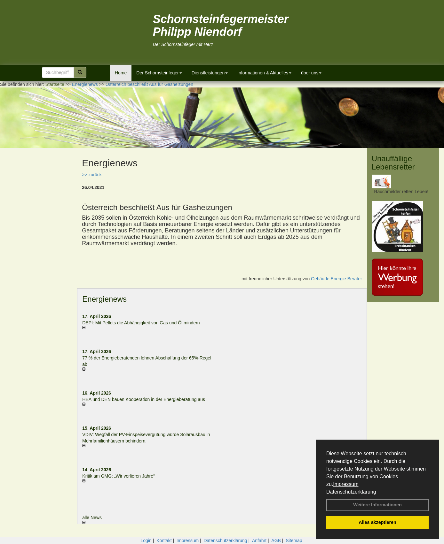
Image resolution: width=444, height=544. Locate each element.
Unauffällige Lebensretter (393, 162)
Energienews (104, 299)
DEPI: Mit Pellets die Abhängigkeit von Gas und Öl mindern (144, 322)
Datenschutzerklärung (351, 492)
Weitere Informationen (377, 504)
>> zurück (91, 174)
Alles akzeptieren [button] (377, 522)
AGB (276, 540)
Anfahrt (259, 540)
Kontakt (163, 540)
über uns (311, 72)
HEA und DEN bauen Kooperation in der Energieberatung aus (143, 399)
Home (121, 72)
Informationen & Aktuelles (264, 72)
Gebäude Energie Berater (336, 278)
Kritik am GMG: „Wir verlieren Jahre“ (118, 476)
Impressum (345, 484)
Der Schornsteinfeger (159, 72)
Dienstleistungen (210, 72)
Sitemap (294, 540)
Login (145, 540)
